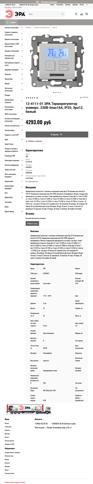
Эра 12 (55, 27)
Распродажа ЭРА (10, 155)
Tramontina (8, 202)
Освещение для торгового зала (9, 56)
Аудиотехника (9, 181)
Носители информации (12, 165)
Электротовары (9, 130)
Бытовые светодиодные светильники (12, 119)
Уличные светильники (11, 27)
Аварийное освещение (11, 69)
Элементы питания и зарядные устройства (11, 149)
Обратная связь (9, 456)
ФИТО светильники (11, 114)
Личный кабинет (9, 441)
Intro (6, 193)
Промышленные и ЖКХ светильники (12, 44)
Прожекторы (9, 79)
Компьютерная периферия (9, 187)
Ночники (7, 95)
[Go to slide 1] (53, 92)
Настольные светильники (9, 89)
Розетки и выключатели (41, 27)
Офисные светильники (12, 39)
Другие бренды (9, 211)
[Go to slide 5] (60, 92)
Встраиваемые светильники (9, 108)
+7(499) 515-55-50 (10, 5)
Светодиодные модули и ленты (12, 63)
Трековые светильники (12, 51)
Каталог (52, 4)
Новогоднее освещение (12, 160)
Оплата (82, 4)
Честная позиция (9, 473)
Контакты (67, 4)
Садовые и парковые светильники (11, 33)
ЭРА (27, 156)
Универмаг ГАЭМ (9, 444)
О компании (60, 4)
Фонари (7, 83)
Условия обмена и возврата (12, 452)
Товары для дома (10, 169)
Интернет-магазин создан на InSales (15, 482)
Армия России (9, 144)
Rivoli (6, 139)
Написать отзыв (32, 223)
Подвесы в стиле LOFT (12, 135)
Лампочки (8, 74)
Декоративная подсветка (9, 100)
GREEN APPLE (9, 197)
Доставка (75, 4)
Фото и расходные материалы (10, 175)
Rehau (6, 206)
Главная (28, 27)
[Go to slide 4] (58, 92)
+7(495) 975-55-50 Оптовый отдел (28, 5)
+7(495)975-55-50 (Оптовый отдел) (63, 423)
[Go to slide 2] (55, 92)
